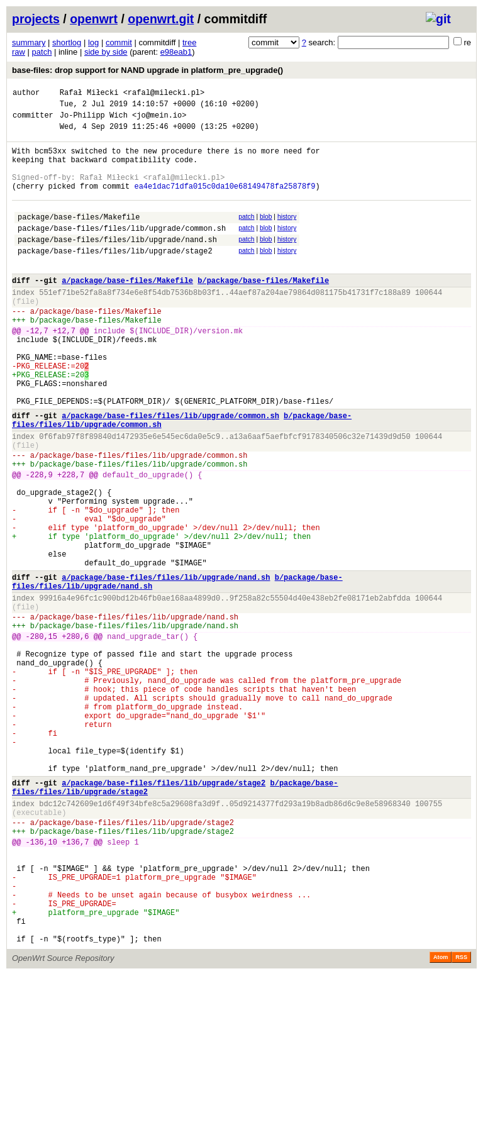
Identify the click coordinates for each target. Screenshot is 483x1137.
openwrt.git (161, 19)
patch (42, 52)
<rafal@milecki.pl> (164, 94)
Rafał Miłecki (89, 94)
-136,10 (41, 983)
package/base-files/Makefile (79, 237)
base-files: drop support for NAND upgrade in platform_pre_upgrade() (147, 70)
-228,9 (39, 542)
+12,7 (64, 370)
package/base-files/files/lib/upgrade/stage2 (115, 277)
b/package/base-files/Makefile (263, 310)
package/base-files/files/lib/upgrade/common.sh (122, 250)
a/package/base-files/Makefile (127, 310)
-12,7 (37, 370)
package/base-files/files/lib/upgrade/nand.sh (117, 263)
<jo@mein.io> (159, 120)
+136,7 (75, 983)
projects (36, 19)
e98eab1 (176, 52)
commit (119, 42)
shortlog (66, 42)
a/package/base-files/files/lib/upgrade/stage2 (163, 912)
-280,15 (41, 736)
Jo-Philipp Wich (94, 120)
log (93, 42)
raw (18, 52)
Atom (440, 1119)
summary (28, 42)
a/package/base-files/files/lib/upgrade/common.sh (170, 472)
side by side (106, 52)
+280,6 (75, 736)
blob (266, 235)
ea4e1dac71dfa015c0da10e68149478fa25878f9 (224, 202)
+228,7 (70, 542)
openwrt (94, 19)
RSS (461, 1119)
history (286, 235)
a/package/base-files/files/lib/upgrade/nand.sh (166, 665)
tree (189, 42)
